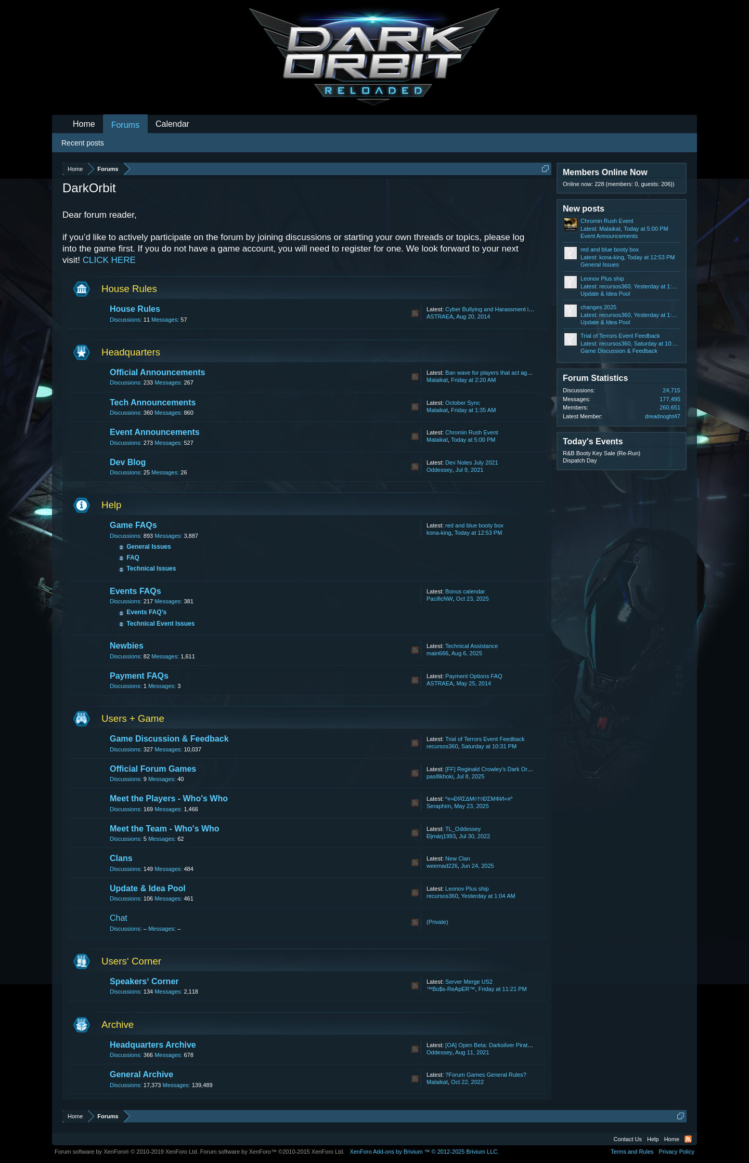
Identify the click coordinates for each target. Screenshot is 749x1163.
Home (84, 124)
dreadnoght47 (662, 416)
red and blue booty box (474, 525)
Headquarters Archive (153, 1044)
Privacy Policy (676, 1151)
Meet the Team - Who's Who (164, 828)
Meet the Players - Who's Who (169, 798)
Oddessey (440, 470)
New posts (583, 208)
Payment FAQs (139, 675)
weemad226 (442, 866)
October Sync (462, 403)
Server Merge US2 (469, 982)
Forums (125, 125)
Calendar (172, 124)
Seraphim (439, 806)
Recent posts (82, 143)
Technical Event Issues (160, 623)
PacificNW (440, 599)
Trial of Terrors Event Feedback (485, 739)
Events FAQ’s (146, 612)
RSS (415, 313)
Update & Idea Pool (148, 888)
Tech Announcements (153, 402)
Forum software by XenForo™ (272, 1151)
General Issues (148, 546)
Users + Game (132, 718)
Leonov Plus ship (467, 889)
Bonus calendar (465, 591)
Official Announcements (157, 372)
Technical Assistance (471, 646)
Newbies (127, 645)
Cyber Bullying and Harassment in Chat (495, 309)
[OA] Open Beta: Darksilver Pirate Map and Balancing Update (523, 1045)
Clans (121, 858)
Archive (117, 1024)
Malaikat (437, 380)
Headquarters (130, 352)
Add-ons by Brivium (424, 1151)
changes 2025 (598, 307)
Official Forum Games (153, 768)
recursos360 (442, 746)
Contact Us (628, 1139)
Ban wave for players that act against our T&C (503, 372)
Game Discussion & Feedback (169, 738)
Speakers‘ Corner (144, 981)
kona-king (439, 533)
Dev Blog (128, 462)
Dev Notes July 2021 (471, 462)
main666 (437, 653)
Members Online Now (605, 172)
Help (111, 504)
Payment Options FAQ (473, 676)
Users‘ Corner (131, 961)
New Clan (457, 858)
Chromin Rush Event (471, 432)
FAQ (132, 557)
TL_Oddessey (463, 829)
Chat (118, 918)
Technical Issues (151, 568)
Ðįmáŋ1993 (441, 836)
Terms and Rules (632, 1151)
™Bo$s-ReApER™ (451, 989)
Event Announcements (155, 432)
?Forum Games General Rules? (485, 1075)
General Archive (141, 1074)
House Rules (129, 288)
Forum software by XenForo (127, 1151)
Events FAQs (135, 591)
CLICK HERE (109, 260)
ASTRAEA (440, 316)
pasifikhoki (440, 776)
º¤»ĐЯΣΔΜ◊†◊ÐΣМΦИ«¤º (478, 799)
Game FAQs (133, 525)
